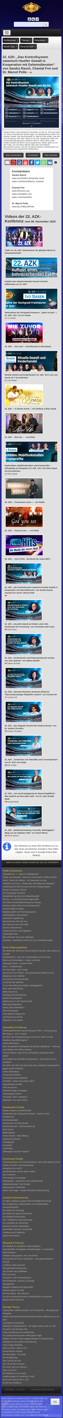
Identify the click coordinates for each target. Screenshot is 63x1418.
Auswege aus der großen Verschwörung (19, 1342)
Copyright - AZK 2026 (15, 1389)
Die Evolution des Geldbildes (15, 1271)
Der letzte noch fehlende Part (15, 1329)
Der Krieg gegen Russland (14, 893)
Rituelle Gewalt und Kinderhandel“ (17, 1110)
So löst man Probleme (12, 1383)
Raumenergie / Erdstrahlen (14, 1187)
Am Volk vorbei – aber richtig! (15, 970)
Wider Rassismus (10, 992)
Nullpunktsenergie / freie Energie (16, 1184)
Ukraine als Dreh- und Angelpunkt (17, 931)
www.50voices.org (20, 191)
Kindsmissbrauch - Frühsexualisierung (19, 1126)
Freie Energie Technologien (14, 1178)
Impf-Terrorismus (10, 1087)
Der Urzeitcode (9, 1175)
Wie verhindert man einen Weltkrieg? (18, 937)
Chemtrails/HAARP (11, 1207)
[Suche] (29, 24)
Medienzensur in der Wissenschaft (17, 1001)
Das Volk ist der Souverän (14, 1364)
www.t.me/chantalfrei (22, 197)
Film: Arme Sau (9, 1274)
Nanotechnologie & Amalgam (15, 1091)
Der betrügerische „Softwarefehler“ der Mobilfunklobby (25, 1204)
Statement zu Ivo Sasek (13, 1020)
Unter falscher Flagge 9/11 (14, 1014)
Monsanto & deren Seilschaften (16, 1226)
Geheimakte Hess (10, 934)
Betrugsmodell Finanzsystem (15, 1268)
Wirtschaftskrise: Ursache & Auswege (18, 1281)
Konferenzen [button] (10, 40)
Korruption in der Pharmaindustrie (17, 1278)
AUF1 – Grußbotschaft (12, 966)
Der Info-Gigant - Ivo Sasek (14, 1354)
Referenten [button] (40, 40)
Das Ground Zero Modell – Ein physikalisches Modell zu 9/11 (28, 973)
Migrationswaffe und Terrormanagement (19, 912)
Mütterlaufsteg (9, 1133)
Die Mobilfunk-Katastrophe (14, 1217)
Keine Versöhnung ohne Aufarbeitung (18, 1332)
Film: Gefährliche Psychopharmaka (17, 1220)
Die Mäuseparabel (10, 1120)
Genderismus (8, 1117)
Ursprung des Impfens (12, 1094)
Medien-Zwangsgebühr (12, 998)
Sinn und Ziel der (10, 1361)
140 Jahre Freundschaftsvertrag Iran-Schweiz (22, 902)
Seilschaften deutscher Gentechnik (17, 1229)
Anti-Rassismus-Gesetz (12, 1017)
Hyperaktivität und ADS (12, 1084)
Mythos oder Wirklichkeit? (13, 1007)
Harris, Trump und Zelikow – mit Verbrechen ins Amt (25, 880)
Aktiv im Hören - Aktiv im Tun (15, 1348)
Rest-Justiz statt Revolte (13, 989)
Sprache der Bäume (11, 1236)
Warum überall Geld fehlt (13, 1300)
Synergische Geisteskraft (13, 1323)
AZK (19, 1361)
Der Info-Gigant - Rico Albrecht (16, 1293)
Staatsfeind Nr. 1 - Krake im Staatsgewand (21, 874)
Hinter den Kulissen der (13, 1380)
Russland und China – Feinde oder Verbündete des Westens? (29, 883)
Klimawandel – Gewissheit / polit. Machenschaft (23, 1181)
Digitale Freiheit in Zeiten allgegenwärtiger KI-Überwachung (28, 1339)
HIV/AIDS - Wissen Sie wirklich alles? (18, 1081)
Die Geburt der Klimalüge (13, 1210)
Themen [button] (25, 40)
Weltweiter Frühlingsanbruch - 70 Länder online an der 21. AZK (29, 1326)
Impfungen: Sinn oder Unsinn (15, 1100)
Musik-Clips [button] (10, 46)
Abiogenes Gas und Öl (12, 1168)
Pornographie (8, 1142)
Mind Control (8, 1129)
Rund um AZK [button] (27, 46)
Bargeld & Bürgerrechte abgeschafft (18, 1287)
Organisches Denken (11, 1139)
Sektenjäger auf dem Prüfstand (16, 1151)
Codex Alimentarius (11, 1043)
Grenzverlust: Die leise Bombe (15, 979)
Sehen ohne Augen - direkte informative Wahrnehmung (26, 1190)
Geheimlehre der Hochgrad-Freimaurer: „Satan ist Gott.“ (26, 1114)
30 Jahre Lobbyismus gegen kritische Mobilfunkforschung (27, 1201)
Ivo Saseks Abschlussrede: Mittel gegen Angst (22, 1335)
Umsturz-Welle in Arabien (13, 909)
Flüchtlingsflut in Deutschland (15, 915)
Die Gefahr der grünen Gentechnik (17, 1214)
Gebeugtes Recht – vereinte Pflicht (17, 963)
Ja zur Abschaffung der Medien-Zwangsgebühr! (23, 985)
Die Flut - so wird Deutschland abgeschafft (20, 899)
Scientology (8, 1148)
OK (55, 1401)
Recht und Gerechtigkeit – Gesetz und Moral (21, 960)
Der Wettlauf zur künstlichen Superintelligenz (22, 1246)
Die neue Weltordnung (12, 928)
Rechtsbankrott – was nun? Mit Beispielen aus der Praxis (27, 957)
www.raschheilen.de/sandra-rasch (28, 178)
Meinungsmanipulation (12, 1004)
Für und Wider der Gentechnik (15, 1223)
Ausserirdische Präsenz (13, 1351)
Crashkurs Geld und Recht (14, 1265)
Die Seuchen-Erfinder (12, 1075)
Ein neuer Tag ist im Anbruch (15, 1367)
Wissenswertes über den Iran (15, 921)
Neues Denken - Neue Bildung (15, 1136)
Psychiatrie (7, 1145)
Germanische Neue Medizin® (15, 1078)
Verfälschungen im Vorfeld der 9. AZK (18, 1376)
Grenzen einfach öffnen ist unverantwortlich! (21, 906)
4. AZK (26, 1380)
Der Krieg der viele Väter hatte (15, 924)
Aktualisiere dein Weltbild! (13, 976)
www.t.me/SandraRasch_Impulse (28, 181)
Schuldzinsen (8, 1284)
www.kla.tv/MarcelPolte (23, 206)
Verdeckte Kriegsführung (13, 918)
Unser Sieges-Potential (12, 1345)
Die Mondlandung (10, 1358)
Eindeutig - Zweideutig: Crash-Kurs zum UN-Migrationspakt (27, 940)
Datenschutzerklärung (42, 1389)
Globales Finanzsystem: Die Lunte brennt (20, 1256)
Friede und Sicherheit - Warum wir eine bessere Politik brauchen (30, 877)
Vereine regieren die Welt (13, 1290)
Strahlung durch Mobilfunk (14, 1232)
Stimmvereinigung (10, 1011)
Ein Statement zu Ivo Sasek (14, 1373)
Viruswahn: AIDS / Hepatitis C (15, 1097)
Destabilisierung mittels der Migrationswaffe (21, 896)
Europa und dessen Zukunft (14, 890)
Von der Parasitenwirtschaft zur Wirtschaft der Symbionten (27, 1297)
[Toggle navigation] (7, 32)
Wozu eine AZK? (10, 1370)
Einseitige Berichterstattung (14, 995)
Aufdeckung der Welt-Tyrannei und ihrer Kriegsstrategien (27, 887)
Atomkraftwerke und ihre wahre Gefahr (19, 1171)
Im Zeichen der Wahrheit (13, 982)
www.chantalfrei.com (22, 194)
